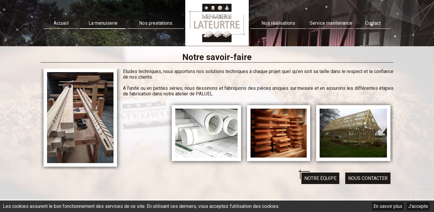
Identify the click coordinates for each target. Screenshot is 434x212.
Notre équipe (320, 178)
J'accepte (418, 206)
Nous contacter (368, 178)
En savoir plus (387, 206)
